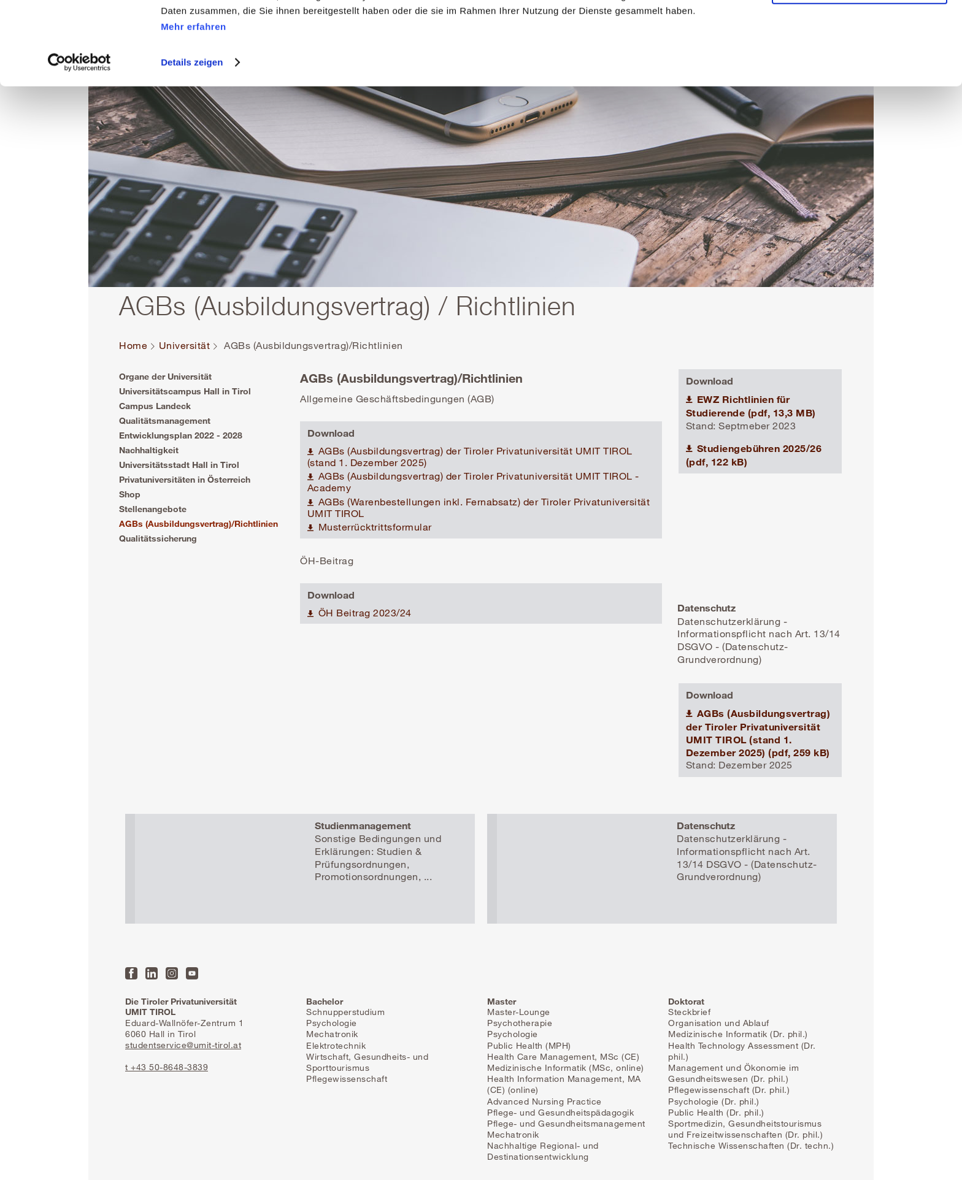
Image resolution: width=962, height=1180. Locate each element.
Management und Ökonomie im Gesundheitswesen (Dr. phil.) (733, 1073)
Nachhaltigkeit (149, 450)
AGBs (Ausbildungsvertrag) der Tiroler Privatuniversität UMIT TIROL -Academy (473, 482)
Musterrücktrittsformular (373, 527)
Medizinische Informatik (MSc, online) (565, 1067)
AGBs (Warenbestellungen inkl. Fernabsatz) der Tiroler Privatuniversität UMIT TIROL (478, 507)
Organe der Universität (165, 376)
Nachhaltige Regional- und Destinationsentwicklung (543, 1151)
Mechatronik (332, 1034)
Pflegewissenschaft (346, 1078)
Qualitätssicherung (158, 538)
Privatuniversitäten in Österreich (184, 479)
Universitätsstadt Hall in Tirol (179, 464)
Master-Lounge (518, 1011)
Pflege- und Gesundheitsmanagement (566, 1123)
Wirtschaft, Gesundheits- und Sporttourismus (367, 1062)
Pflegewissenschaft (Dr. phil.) (729, 1089)
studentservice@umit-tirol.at (183, 1045)
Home (133, 345)
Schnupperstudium (345, 1011)
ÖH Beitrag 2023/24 (363, 613)
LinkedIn (151, 973)
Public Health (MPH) (529, 1045)
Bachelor (324, 1001)
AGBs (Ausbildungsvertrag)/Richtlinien (198, 523)
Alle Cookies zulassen (859, 30)
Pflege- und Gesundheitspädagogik (560, 1112)
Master (501, 1001)
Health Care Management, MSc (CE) (563, 1056)
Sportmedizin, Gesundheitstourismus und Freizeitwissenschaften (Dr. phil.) (745, 1129)
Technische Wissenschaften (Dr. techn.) (751, 1145)
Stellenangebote (153, 509)
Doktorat (686, 1001)
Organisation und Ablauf (718, 1022)
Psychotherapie (519, 1022)
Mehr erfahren (193, 104)
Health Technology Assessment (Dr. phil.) (742, 1051)
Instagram (172, 973)
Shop (129, 494)
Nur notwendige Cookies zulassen (859, 66)
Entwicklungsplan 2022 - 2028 (180, 435)
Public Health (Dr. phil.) (716, 1112)
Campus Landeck (155, 405)
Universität (184, 345)
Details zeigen (192, 140)
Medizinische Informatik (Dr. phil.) (738, 1034)
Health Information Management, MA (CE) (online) (564, 1084)
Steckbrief (689, 1011)
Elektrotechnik (336, 1045)
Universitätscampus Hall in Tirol (185, 391)
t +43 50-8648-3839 (166, 1067)
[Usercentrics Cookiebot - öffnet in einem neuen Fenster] (79, 140)
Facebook (131, 973)
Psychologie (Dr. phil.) (714, 1101)
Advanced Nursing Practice (544, 1101)
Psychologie (331, 1022)
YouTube (192, 973)
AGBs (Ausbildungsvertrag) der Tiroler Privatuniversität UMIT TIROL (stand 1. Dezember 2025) (470, 457)
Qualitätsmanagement (164, 420)
